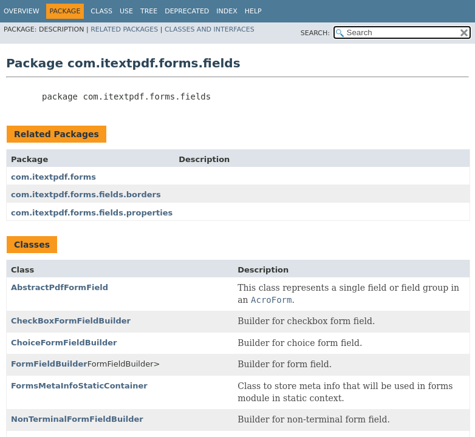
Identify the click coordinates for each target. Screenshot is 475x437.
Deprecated (187, 11)
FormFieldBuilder (49, 363)
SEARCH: (315, 33)
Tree (148, 11)
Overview (21, 11)
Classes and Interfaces (210, 29)
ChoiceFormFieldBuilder (64, 342)
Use (126, 11)
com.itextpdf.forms (53, 176)
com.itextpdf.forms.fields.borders (86, 194)
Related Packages (124, 29)
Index (226, 11)
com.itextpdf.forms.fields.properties (92, 212)
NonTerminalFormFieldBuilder (77, 419)
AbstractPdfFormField (59, 287)
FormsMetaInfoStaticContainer (79, 385)
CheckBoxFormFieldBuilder (71, 320)
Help (253, 11)
